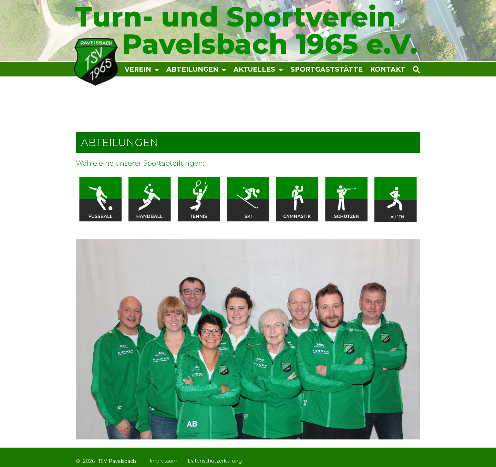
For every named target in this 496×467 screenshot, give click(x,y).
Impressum (163, 461)
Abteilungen (196, 69)
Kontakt (387, 69)
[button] (433, 69)
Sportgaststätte (326, 69)
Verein (142, 69)
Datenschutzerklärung (215, 461)
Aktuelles (258, 69)
